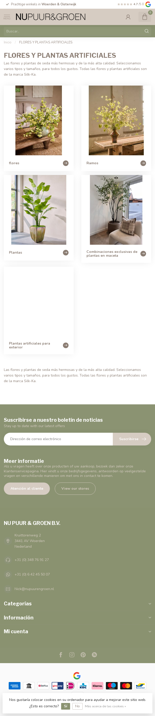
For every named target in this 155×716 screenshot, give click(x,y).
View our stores (75, 488)
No (77, 706)
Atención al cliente (26, 488)
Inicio (8, 42)
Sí (65, 706)
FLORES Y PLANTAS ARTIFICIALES (45, 42)
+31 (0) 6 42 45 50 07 (32, 574)
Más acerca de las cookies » (105, 706)
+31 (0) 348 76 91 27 (32, 559)
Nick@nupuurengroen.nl (34, 588)
